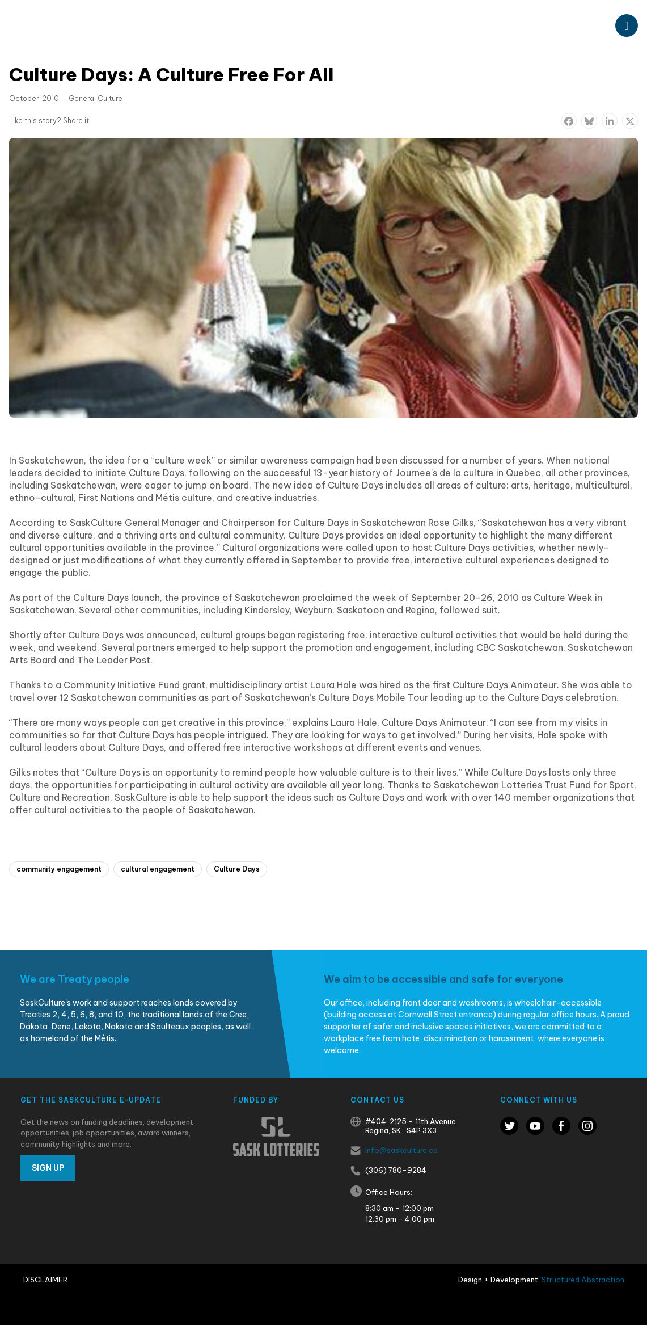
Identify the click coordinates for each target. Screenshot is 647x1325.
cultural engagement (157, 869)
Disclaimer (45, 1279)
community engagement (59, 869)
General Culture (95, 98)
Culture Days (237, 869)
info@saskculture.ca (401, 1150)
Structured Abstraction (583, 1279)
